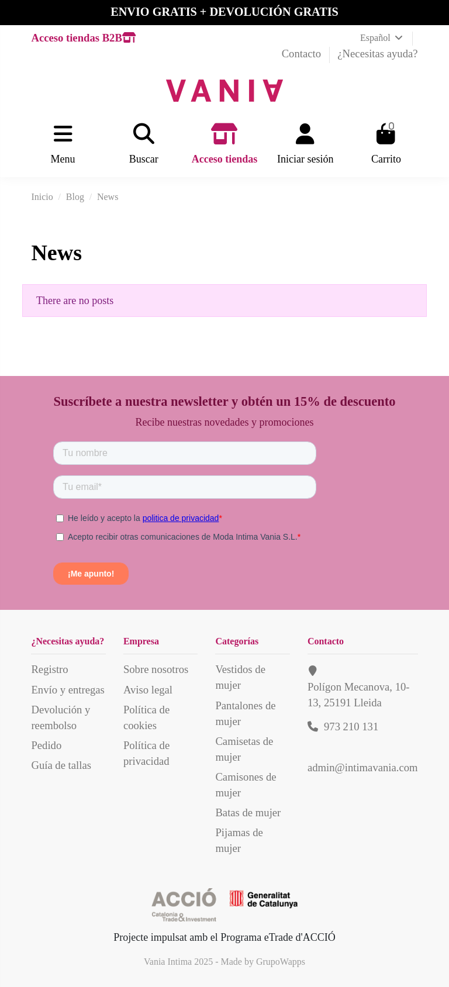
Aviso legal (147, 690)
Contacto (303, 53)
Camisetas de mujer (244, 749)
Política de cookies (146, 717)
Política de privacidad (146, 753)
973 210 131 (351, 726)
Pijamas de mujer (239, 840)
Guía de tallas (61, 765)
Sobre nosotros (155, 669)
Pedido (46, 745)
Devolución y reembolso (60, 717)
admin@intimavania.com (363, 767)
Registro (49, 669)
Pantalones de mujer (245, 713)
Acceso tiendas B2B (83, 38)
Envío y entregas (67, 690)
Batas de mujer (248, 812)
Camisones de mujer (245, 785)
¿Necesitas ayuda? (377, 53)
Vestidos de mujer (240, 677)
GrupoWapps (280, 962)
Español (382, 38)
